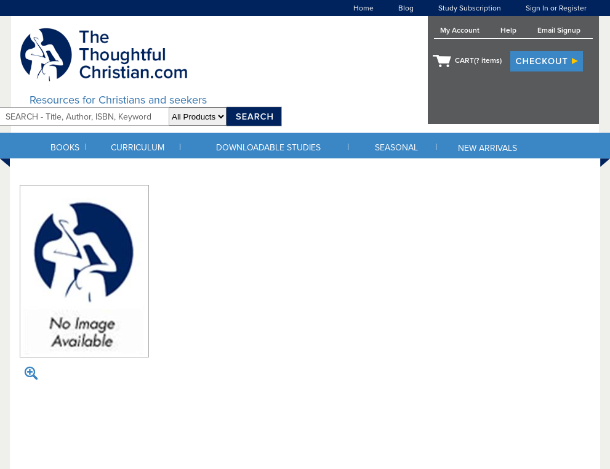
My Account (460, 30)
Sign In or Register (556, 8)
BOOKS (64, 147)
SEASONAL (396, 147)
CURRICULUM (137, 147)
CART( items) (478, 60)
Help (508, 30)
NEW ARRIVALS (487, 148)
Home (363, 8)
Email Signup (558, 30)
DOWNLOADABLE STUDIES (268, 147)
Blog (406, 8)
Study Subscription (469, 8)
